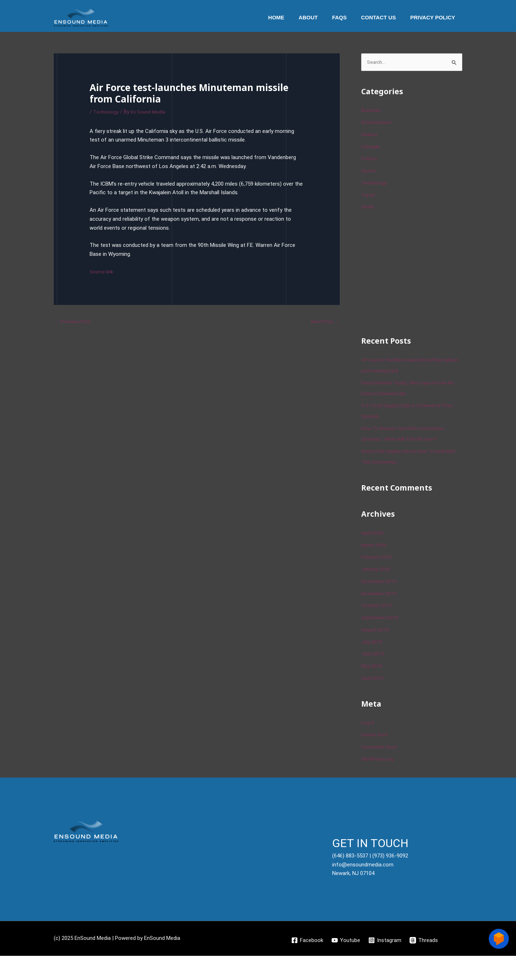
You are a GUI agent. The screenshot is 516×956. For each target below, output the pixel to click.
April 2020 (372, 533)
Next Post (323, 322)
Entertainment (378, 123)
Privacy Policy (434, 17)
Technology (107, 112)
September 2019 (380, 618)
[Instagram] (385, 941)
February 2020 (378, 558)
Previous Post (74, 322)
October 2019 (377, 606)
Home (292, 17)
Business (372, 111)
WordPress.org (378, 759)
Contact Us (383, 17)
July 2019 (372, 642)
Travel (368, 195)
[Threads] (424, 941)
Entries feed (375, 735)
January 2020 (377, 570)
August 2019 (376, 630)
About (320, 17)
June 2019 (373, 654)
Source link (102, 271)
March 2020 (375, 545)
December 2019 (379, 582)
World (368, 208)
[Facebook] (307, 941)
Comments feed (381, 747)
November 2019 (379, 594)
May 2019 (372, 666)
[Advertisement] (415, 273)
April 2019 (372, 678)
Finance (370, 135)
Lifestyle (371, 147)
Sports (369, 171)
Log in (368, 723)
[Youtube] (345, 941)
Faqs (348, 17)
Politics (370, 159)
